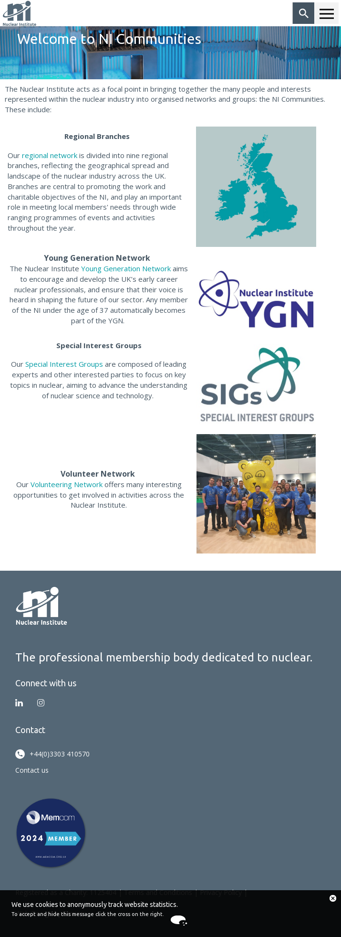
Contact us (32, 770)
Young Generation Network (126, 268)
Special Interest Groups (64, 364)
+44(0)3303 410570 (52, 754)
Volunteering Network (67, 484)
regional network (49, 155)
